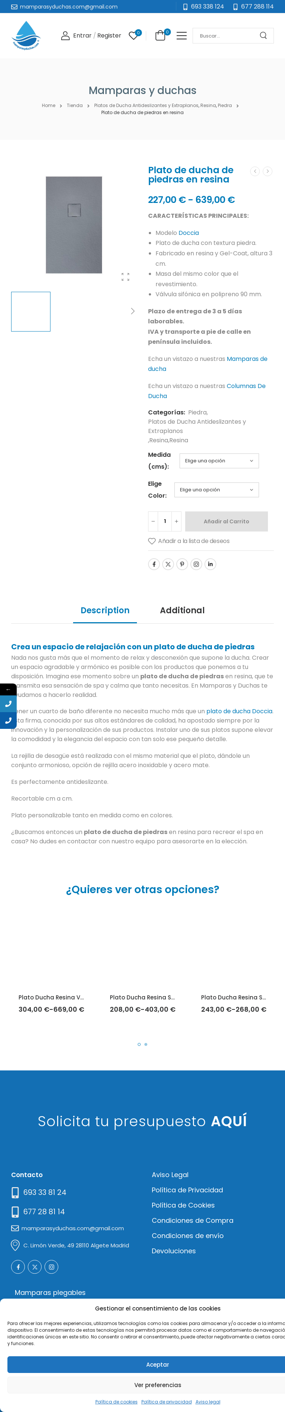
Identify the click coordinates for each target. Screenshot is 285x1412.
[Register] (109, 36)
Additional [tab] (182, 610)
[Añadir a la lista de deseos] (188, 541)
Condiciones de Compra (192, 1220)
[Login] (76, 36)
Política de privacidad (166, 1402)
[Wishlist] (133, 36)
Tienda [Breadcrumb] (75, 105)
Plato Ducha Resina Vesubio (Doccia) (73, 997)
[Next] (132, 312)
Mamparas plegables (50, 1292)
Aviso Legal (170, 1174)
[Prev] (255, 171)
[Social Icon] (154, 564)
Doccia (188, 233)
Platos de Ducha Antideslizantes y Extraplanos (197, 426)
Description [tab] (105, 610)
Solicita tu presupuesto (142, 1121)
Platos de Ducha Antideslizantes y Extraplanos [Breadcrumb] (146, 105)
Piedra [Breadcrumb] (225, 105)
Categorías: (166, 412)
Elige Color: (157, 489)
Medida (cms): (159, 460)
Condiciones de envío (188, 1235)
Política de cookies (116, 1402)
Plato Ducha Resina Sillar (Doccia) (159, 997)
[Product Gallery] (125, 276)
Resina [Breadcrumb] (208, 105)
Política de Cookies (183, 1205)
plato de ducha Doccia (239, 711)
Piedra (197, 412)
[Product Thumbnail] (74, 225)
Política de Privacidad (187, 1190)
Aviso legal (208, 1402)
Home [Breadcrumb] (48, 105)
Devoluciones (174, 1251)
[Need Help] (253, 7)
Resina (158, 440)
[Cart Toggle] (159, 35)
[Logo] (26, 35)
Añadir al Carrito (226, 521)
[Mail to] (64, 7)
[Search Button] (266, 35)
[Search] (226, 35)
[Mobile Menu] (182, 35)
